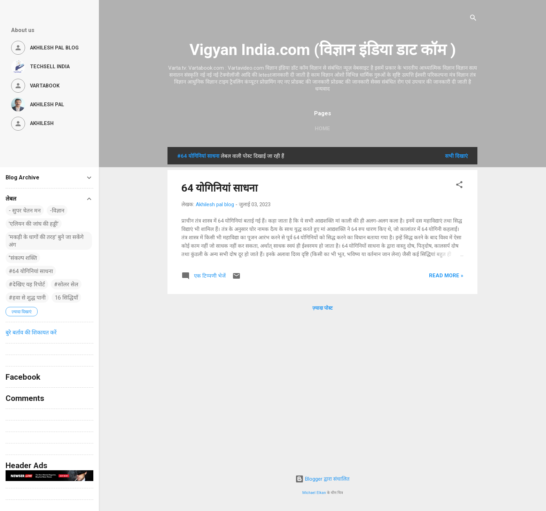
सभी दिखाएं (456, 156)
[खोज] (473, 19)
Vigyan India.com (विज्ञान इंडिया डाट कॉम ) (322, 49)
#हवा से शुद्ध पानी (27, 297)
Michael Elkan (314, 492)
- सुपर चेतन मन (25, 210)
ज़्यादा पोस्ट (322, 308)
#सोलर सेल (66, 284)
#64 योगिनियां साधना (31, 271)
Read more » (446, 275)
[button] (459, 185)
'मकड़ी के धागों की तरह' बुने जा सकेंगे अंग (46, 241)
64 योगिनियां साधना (219, 188)
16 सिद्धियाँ (66, 297)
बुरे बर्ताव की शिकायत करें (31, 332)
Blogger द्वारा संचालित (322, 479)
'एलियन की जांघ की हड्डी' (33, 223)
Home (322, 128)
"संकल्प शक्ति (23, 258)
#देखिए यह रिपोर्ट (27, 284)
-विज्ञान (57, 210)
